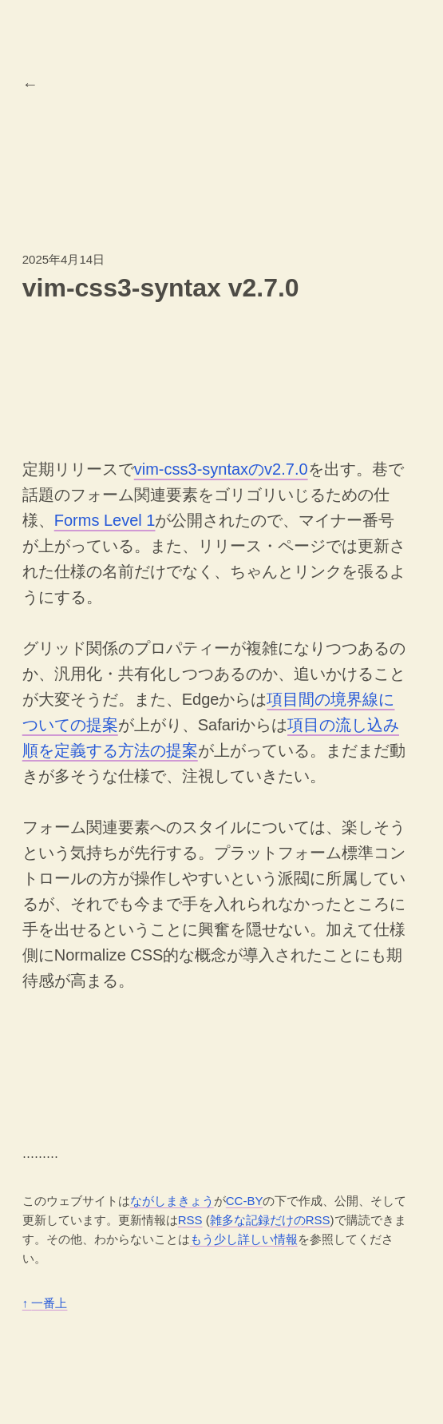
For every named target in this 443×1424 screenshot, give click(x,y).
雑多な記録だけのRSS (270, 1220)
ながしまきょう (172, 1200)
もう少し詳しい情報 (244, 1239)
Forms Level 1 (105, 520)
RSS (190, 1220)
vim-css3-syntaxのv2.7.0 (221, 469)
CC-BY (244, 1200)
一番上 (45, 1303)
